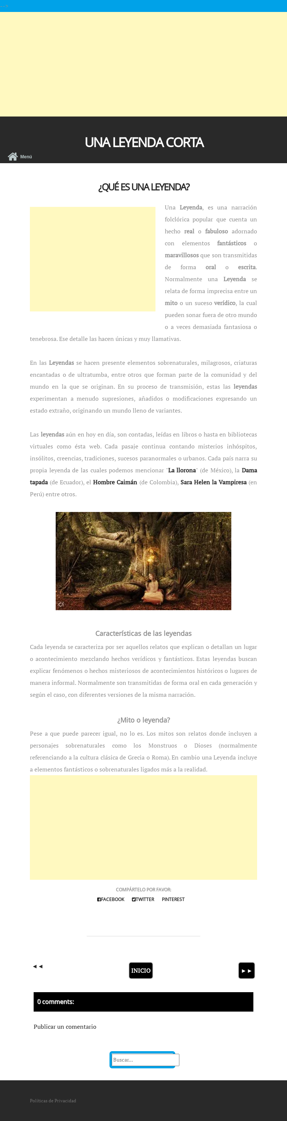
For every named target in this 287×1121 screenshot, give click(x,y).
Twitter (143, 899)
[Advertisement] (143, 64)
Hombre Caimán (115, 482)
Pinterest (173, 899)
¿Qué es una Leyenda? (143, 186)
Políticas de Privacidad (53, 1100)
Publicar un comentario (65, 1026)
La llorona (182, 470)
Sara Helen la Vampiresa (213, 482)
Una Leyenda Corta (143, 142)
